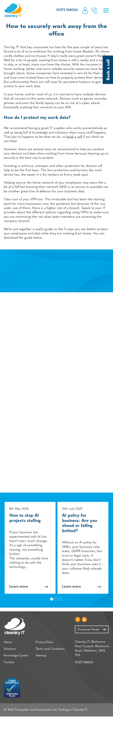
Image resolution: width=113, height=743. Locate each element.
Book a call (94, 10)
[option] (30, 548)
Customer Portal (85, 10)
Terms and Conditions (50, 648)
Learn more (18, 587)
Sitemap (41, 655)
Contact (9, 662)
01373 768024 (67, 10)
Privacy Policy (44, 642)
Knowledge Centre (16, 655)
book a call (74, 137)
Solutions (10, 648)
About (8, 642)
